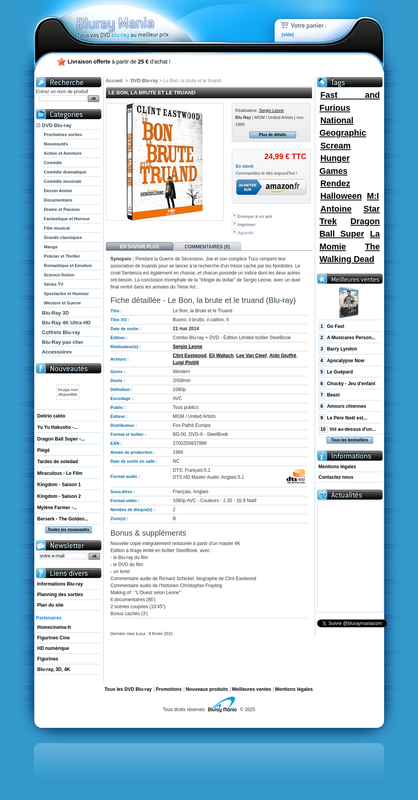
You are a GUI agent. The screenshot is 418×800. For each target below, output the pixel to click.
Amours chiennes (342, 406)
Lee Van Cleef (251, 355)
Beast (329, 394)
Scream (335, 145)
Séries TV (53, 284)
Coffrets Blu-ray (61, 332)
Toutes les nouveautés (68, 529)
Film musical (57, 228)
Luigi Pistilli (186, 362)
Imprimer (247, 224)
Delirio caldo (51, 416)
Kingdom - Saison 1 (59, 484)
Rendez (335, 183)
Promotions (169, 689)
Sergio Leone (271, 110)
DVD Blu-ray (57, 125)
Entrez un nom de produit (62, 91)
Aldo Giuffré (282, 355)
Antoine (335, 209)
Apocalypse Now (342, 360)
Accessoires (57, 352)
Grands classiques (63, 237)
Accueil (114, 80)
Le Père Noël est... (343, 417)
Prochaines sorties (63, 134)
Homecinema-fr (54, 627)
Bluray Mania (137, 19)
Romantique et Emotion (68, 265)
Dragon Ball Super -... (61, 439)
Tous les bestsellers (349, 440)
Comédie (53, 162)
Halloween (341, 196)
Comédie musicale (63, 181)
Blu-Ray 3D (55, 313)
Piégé (43, 450)
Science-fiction (59, 275)
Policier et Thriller (62, 256)
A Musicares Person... (347, 337)
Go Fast (331, 326)
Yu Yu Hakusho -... (57, 427)
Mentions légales (337, 466)
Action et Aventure (63, 153)
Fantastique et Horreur (67, 218)
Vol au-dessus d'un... (347, 429)
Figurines (47, 659)
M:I (373, 196)
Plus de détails (272, 135)
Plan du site (50, 605)
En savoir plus (139, 247)
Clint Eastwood (190, 355)
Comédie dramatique (65, 172)
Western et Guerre (62, 303)
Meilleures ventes (251, 689)
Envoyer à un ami (255, 216)
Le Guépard (336, 371)
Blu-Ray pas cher (62, 342)
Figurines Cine (53, 638)
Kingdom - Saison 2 (59, 496)
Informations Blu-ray (60, 584)
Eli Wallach (221, 355)
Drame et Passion (62, 209)
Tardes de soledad (57, 461)
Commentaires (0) (207, 247)
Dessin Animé (58, 190)
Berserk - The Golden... (62, 519)
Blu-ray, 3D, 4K (53, 669)
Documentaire (58, 200)
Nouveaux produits (207, 689)
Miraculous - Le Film (60, 473)
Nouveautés (56, 144)
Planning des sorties (60, 594)
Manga (51, 246)
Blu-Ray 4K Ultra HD (66, 323)
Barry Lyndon (338, 348)
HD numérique (53, 648)
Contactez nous (336, 477)
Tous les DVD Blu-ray (128, 689)
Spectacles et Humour (66, 293)
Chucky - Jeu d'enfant (347, 383)
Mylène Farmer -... (57, 507)
